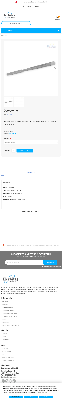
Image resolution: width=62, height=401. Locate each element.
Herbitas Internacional (7, 357)
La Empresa (4, 301)
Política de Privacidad (55, 266)
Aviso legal (4, 304)
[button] (54, 68)
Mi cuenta (4, 333)
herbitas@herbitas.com (9, 377)
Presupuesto (5, 339)
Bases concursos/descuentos (10, 325)
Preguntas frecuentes (7, 360)
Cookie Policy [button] (8, 392)
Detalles (31, 172)
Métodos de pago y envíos (9, 316)
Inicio (2, 36)
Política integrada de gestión (9, 313)
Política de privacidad (7, 310)
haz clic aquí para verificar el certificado (49, 245)
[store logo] (16, 15)
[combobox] (16, 23)
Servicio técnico (6, 351)
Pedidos (3, 336)
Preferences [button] (44, 392)
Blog (2, 354)
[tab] (31, 173)
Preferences (16, 397)
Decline (31, 397)
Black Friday (5, 348)
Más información (8, 131)
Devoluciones (5, 322)
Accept (46, 397)
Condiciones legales (7, 307)
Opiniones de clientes (31, 211)
